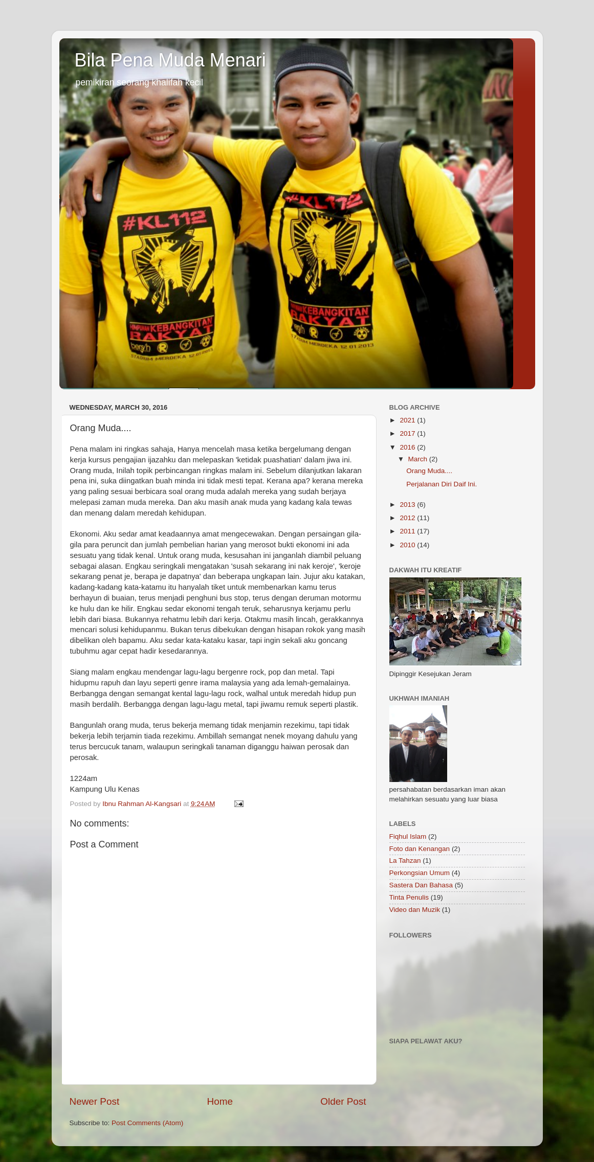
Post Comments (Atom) (147, 1123)
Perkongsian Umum (419, 873)
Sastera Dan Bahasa (421, 885)
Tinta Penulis (409, 897)
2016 (408, 447)
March (418, 459)
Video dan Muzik (415, 909)
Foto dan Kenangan (419, 849)
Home (220, 1101)
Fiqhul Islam (408, 836)
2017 (408, 433)
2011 (408, 531)
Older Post (343, 1101)
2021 (408, 420)
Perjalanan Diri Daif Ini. (441, 484)
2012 (408, 518)
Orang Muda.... (429, 471)
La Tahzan (405, 860)
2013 (408, 504)
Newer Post (95, 1101)
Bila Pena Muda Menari (170, 60)
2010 (408, 545)
